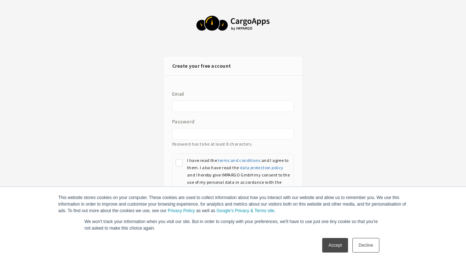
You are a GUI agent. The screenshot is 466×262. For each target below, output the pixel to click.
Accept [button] (335, 245)
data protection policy (262, 167)
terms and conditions (239, 160)
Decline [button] (366, 245)
